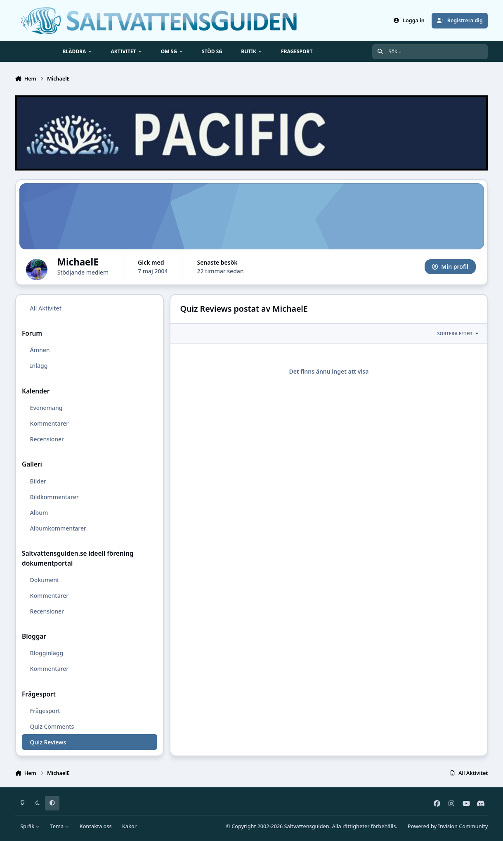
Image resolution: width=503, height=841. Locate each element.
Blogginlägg (46, 653)
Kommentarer (49, 423)
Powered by (448, 826)
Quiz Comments (52, 726)
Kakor (129, 826)
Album (39, 512)
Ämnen (40, 350)
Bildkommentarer (54, 497)
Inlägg (38, 366)
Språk (30, 826)
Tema (59, 826)
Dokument (44, 580)
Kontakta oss (96, 826)
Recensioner (47, 439)
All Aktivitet (45, 308)
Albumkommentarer (58, 528)
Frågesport (45, 711)
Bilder (38, 481)
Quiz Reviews (48, 742)
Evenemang (46, 408)
